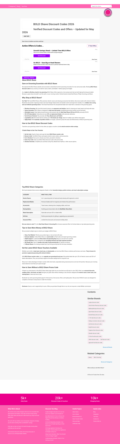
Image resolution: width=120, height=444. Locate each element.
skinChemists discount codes (95, 324)
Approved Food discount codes (95, 342)
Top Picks (24, 6)
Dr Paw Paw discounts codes (95, 336)
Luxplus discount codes (94, 302)
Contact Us (96, 418)
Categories (12, 6)
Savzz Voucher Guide (77, 418)
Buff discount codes (105, 339)
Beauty (90, 357)
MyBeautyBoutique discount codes (96, 308)
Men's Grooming (97, 357)
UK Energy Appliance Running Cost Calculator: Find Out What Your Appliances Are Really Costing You (55, 429)
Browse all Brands (107, 347)
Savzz (16, 2)
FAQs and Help (76, 421)
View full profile (29, 77)
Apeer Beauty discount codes (95, 311)
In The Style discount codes (95, 317)
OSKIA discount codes (93, 339)
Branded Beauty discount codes (96, 314)
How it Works (75, 414)
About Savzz (75, 411)
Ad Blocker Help (76, 423)
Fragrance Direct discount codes (96, 330)
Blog (18, 6)
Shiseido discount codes (94, 333)
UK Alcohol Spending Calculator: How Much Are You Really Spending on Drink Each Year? (54, 423)
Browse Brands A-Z (77, 416)
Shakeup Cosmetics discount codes (96, 321)
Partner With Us (97, 421)
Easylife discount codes (94, 327)
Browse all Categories (106, 362)
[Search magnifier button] (110, 6)
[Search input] (100, 6)
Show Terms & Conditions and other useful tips (33, 41)
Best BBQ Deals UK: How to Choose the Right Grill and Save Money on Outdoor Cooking (54, 417)
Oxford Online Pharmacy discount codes (97, 305)
